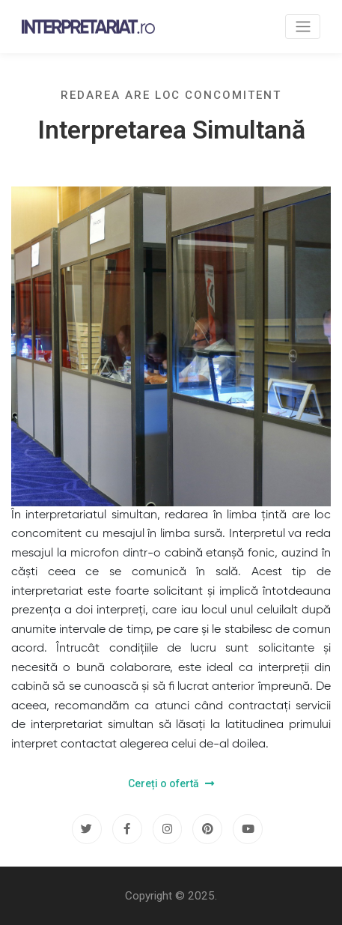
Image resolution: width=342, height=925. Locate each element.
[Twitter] (87, 829)
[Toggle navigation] (302, 26)
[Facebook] (127, 829)
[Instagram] (168, 829)
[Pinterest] (207, 829)
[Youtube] (248, 829)
